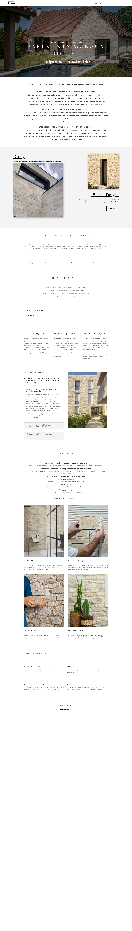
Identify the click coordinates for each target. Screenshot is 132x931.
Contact (112, 208)
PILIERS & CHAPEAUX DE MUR (50, 3)
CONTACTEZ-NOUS (79, 3)
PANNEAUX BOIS (36, 3)
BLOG (88, 3)
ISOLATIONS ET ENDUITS (66, 3)
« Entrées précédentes (30, 919)
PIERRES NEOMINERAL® (23, 3)
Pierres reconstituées (32, 666)
